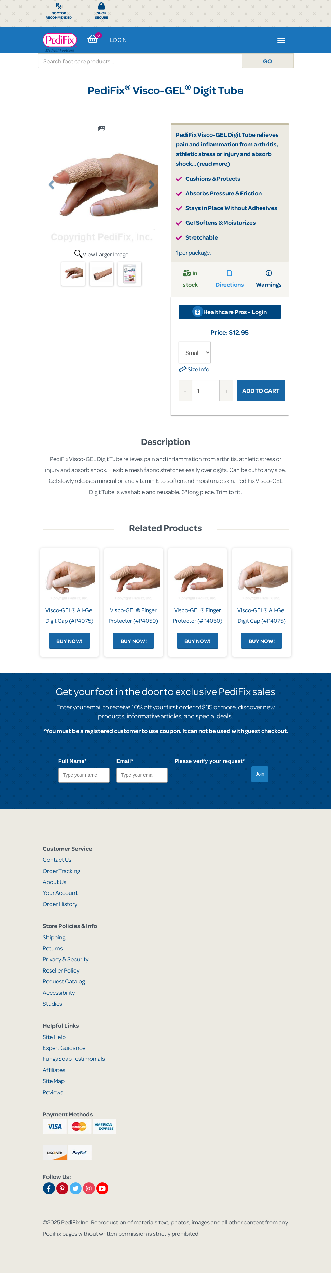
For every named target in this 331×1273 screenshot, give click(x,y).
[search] (140, 61)
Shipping (54, 937)
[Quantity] (205, 390)
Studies (52, 1003)
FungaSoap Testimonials (74, 1058)
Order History (60, 904)
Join (260, 774)
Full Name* (72, 761)
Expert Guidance (64, 1047)
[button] (51, 219)
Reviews (53, 1092)
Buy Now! (69, 641)
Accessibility (59, 992)
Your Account (60, 892)
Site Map (54, 1080)
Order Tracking (61, 870)
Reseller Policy (61, 970)
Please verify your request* (210, 761)
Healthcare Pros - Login (229, 311)
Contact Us (57, 859)
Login (118, 39)
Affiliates (54, 1069)
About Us (54, 881)
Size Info (194, 369)
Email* (124, 761)
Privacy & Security (65, 959)
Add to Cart (261, 390)
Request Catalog (64, 981)
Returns (53, 948)
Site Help (54, 1036)
